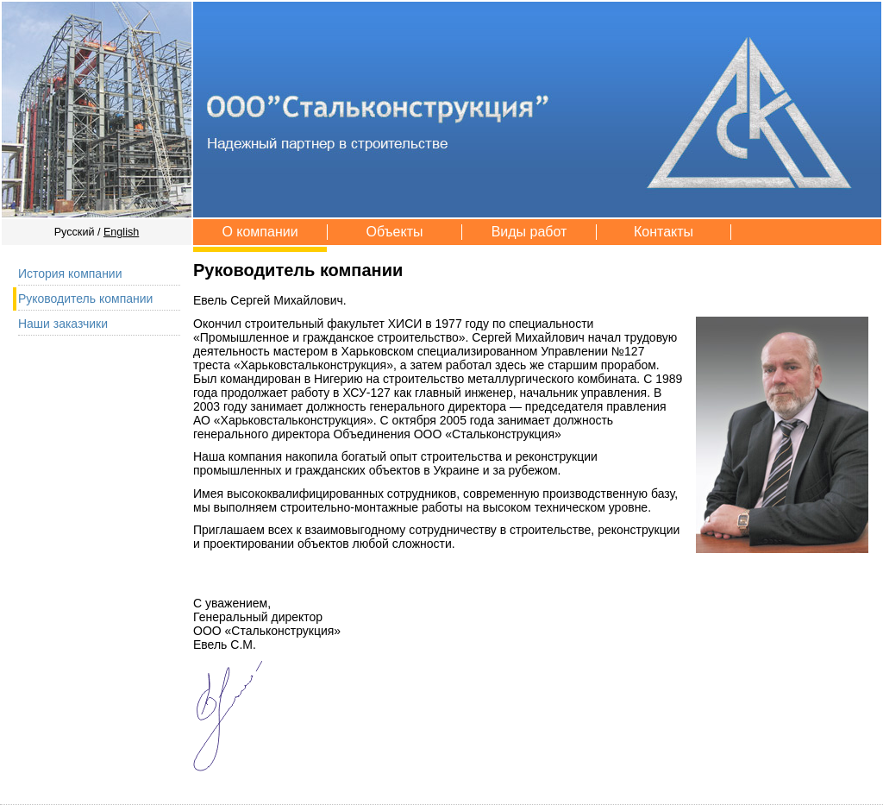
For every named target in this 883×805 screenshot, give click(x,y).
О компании (259, 231)
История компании (70, 273)
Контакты (663, 231)
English (121, 232)
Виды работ (529, 231)
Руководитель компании (85, 298)
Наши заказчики (63, 323)
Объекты (394, 231)
